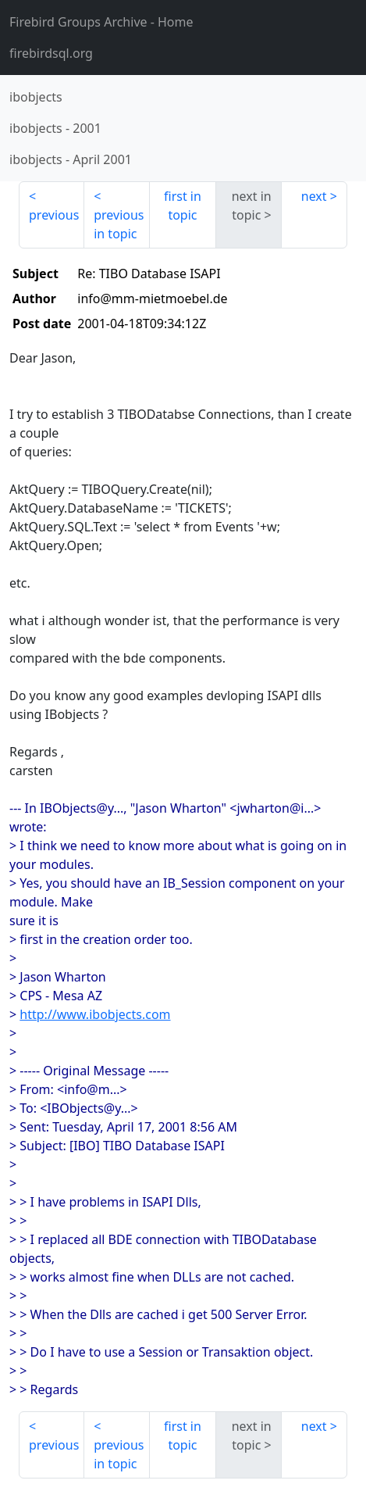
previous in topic (119, 224)
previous (54, 214)
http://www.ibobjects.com (95, 1014)
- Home (101, 21)
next (314, 196)
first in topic (182, 205)
